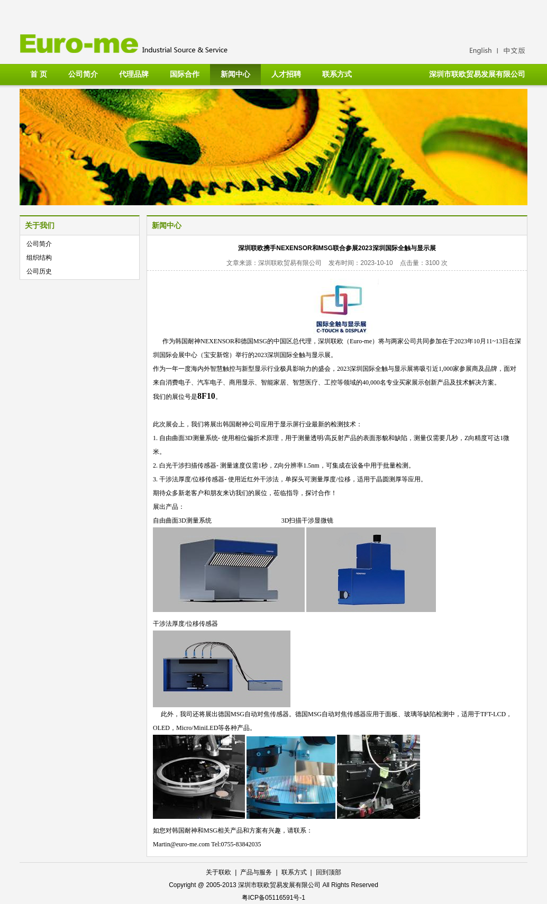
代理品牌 (134, 74)
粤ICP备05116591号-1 (273, 897)
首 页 (38, 74)
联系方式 (337, 74)
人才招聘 (286, 74)
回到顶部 (328, 872)
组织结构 (39, 257)
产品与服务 (256, 872)
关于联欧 (218, 872)
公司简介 (83, 74)
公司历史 (39, 271)
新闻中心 (235, 74)
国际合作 (184, 74)
